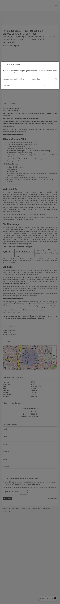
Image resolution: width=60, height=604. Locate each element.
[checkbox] (56, 78)
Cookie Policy (25, 72)
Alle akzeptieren (51, 85)
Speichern (7, 85)
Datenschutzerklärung (9, 72)
